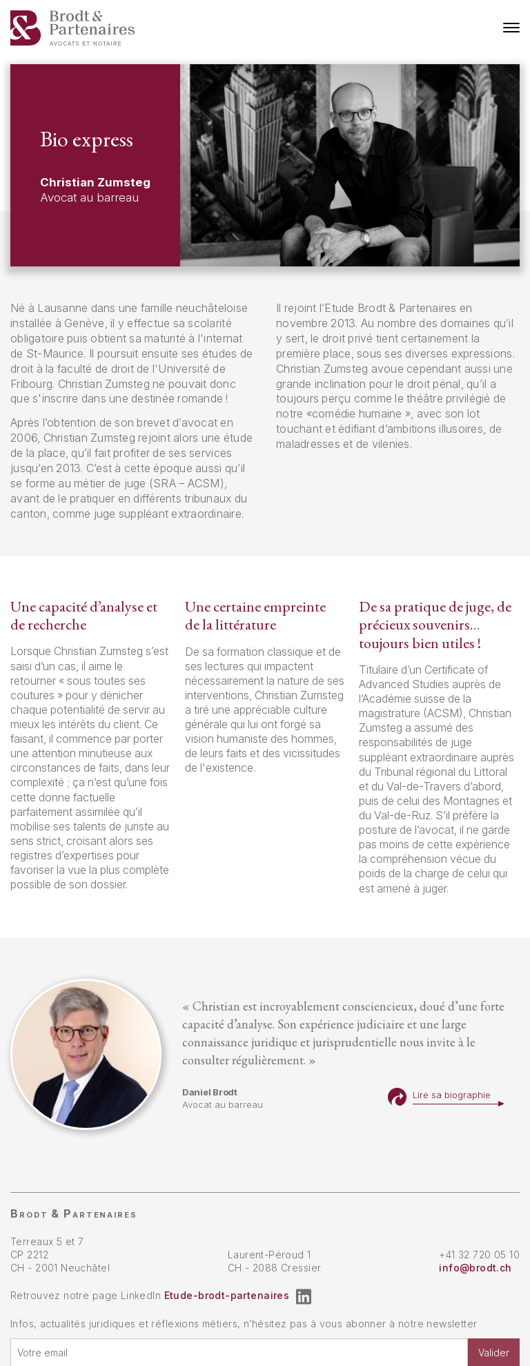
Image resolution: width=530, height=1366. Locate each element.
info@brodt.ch (475, 1268)
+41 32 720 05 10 (479, 1254)
